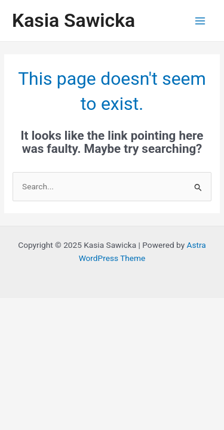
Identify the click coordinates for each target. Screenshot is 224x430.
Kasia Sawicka (73, 20)
